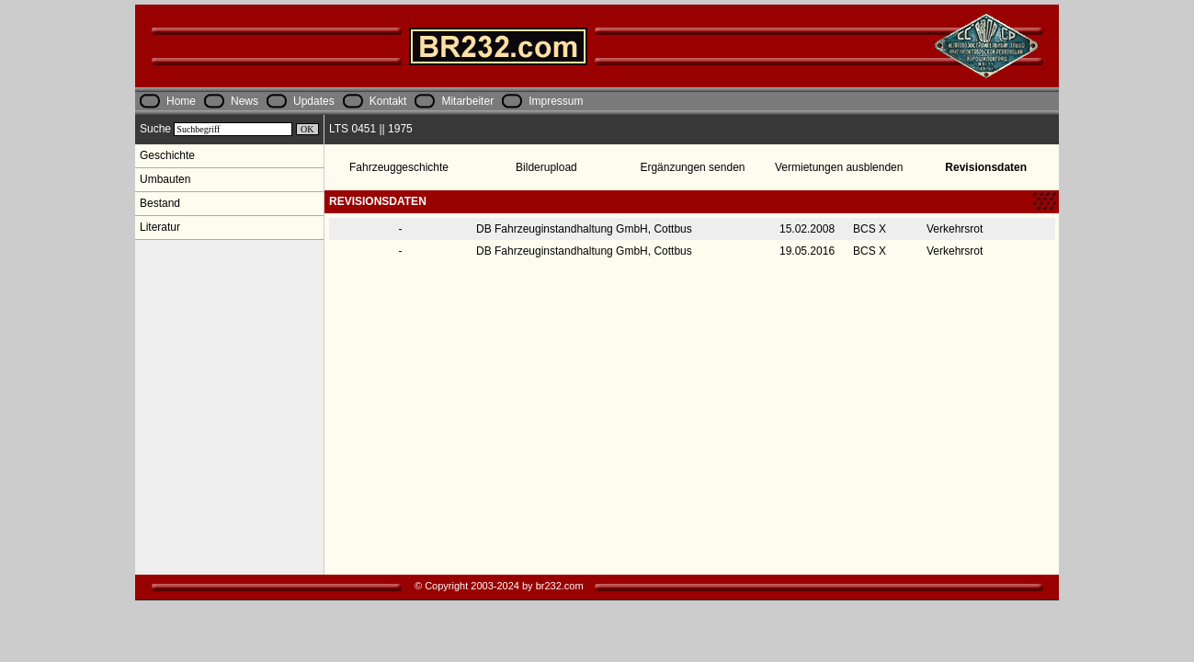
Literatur (160, 227)
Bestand (160, 203)
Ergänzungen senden (692, 167)
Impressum (556, 101)
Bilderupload (546, 167)
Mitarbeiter (467, 101)
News (244, 101)
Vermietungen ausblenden (839, 167)
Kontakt (388, 101)
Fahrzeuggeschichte (399, 167)
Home (181, 101)
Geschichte (167, 155)
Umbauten (165, 179)
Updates (314, 101)
